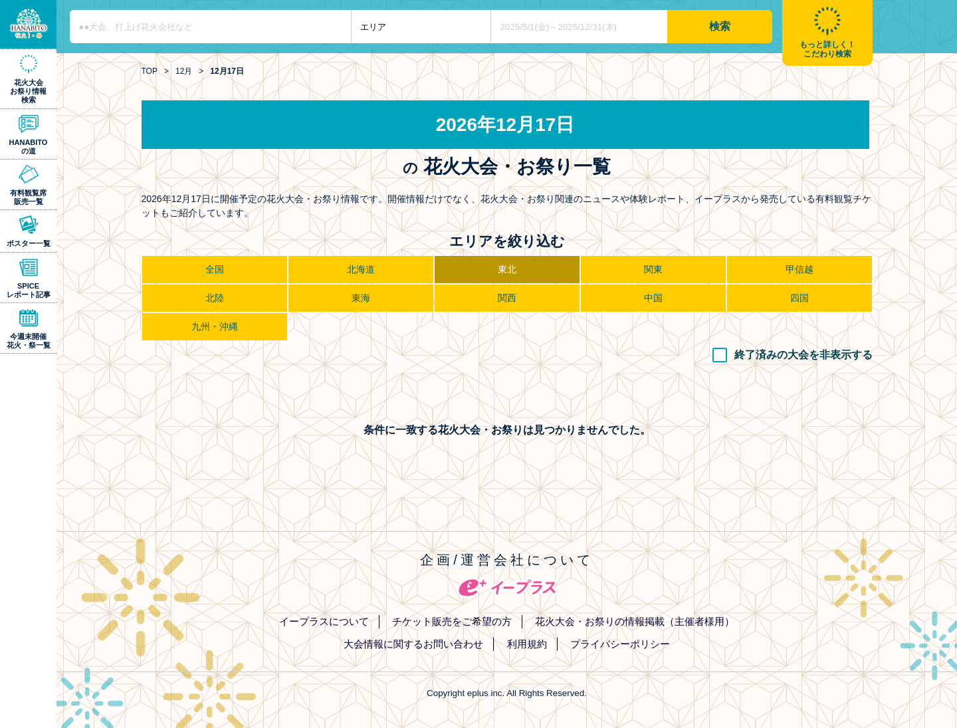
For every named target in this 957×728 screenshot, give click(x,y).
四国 (799, 298)
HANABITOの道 (28, 146)
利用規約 (527, 644)
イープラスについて (324, 621)
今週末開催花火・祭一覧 (29, 340)
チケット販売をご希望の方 (452, 621)
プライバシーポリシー (620, 644)
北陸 (214, 298)
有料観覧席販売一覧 (28, 197)
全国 (214, 269)
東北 (507, 269)
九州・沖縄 (214, 326)
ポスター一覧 (29, 243)
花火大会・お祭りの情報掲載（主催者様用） (634, 621)
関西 (507, 298)
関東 (653, 269)
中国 (653, 298)
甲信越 (799, 269)
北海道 (361, 269)
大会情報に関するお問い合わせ (413, 644)
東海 (361, 298)
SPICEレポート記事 (29, 290)
